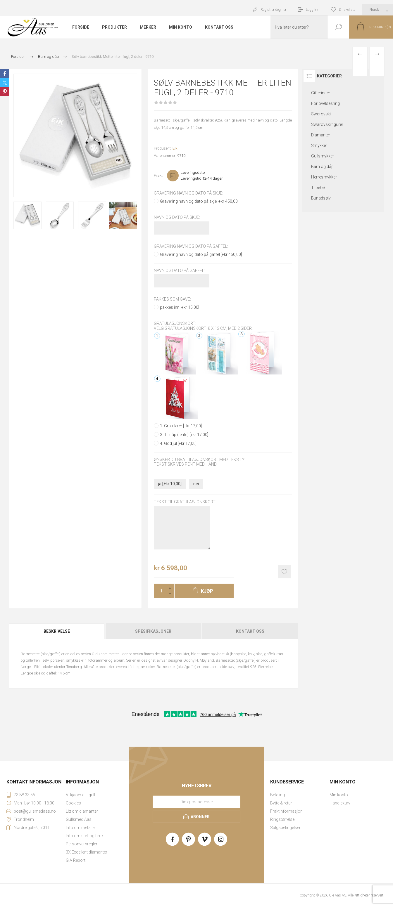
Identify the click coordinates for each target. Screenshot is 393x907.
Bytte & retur (281, 803)
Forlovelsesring (325, 103)
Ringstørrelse (282, 819)
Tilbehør (318, 187)
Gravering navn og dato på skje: (188, 193)
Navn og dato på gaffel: (179, 270)
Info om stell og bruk (85, 835)
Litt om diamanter (82, 811)
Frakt (158, 175)
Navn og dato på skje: (177, 217)
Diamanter (320, 135)
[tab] (57, 631)
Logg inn (312, 10)
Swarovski (321, 114)
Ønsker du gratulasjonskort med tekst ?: (199, 459)
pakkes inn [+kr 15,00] (179, 307)
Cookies (73, 803)
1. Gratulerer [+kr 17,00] (181, 426)
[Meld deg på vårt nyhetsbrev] (196, 802)
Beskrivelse (57, 631)
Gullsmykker (322, 156)
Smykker (319, 145)
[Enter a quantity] (160, 591)
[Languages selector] (377, 9)
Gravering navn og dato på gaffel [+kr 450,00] (201, 254)
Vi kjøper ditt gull (80, 794)
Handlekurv (340, 803)
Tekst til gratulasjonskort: (185, 502)
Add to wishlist (284, 571)
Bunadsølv (321, 198)
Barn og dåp (322, 166)
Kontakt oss (250, 631)
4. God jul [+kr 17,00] (178, 443)
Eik (175, 148)
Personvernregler (81, 844)
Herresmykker (324, 177)
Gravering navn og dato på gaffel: (191, 246)
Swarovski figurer (327, 124)
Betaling (277, 794)
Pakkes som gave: (172, 299)
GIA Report (75, 860)
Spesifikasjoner (153, 631)
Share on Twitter (4, 82)
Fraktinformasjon (286, 811)
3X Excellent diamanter (86, 852)
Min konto (339, 794)
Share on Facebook (4, 73)
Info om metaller (81, 827)
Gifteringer (320, 93)
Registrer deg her (273, 10)
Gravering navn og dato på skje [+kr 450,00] (199, 201)
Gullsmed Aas (79, 819)
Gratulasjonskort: (175, 323)
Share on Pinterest (4, 91)
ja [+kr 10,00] (170, 483)
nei (196, 483)
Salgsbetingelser (285, 827)
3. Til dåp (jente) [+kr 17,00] (184, 434)
